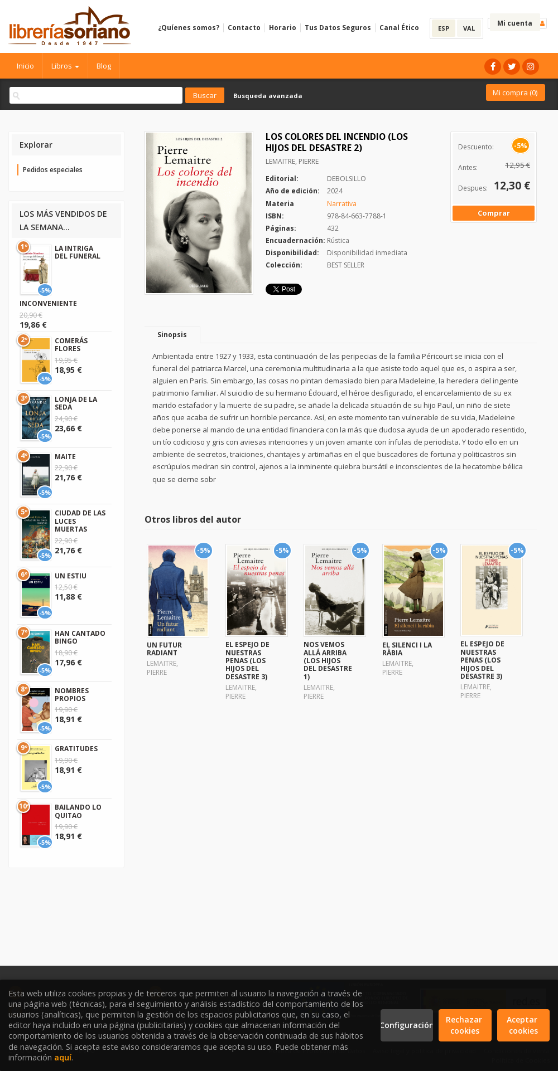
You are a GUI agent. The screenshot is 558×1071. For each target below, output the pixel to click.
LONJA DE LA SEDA (76, 403)
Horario (282, 27)
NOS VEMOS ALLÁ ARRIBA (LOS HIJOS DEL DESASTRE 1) (328, 660)
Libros (65, 66)
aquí (62, 1057)
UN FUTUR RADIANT (164, 649)
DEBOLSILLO (346, 178)
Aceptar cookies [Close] (523, 1025)
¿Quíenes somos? (188, 27)
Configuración (407, 1025)
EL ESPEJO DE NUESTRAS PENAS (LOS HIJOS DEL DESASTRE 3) (247, 660)
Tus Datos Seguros (338, 27)
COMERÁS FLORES (71, 344)
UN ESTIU (70, 576)
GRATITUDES (76, 748)
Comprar (494, 213)
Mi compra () (515, 92)
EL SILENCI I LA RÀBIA (407, 649)
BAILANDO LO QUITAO (78, 811)
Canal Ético (399, 27)
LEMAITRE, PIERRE (292, 161)
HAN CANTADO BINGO (80, 637)
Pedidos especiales (53, 169)
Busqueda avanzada (267, 96)
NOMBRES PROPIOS (72, 694)
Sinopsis (172, 334)
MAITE (65, 456)
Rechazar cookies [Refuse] (465, 1025)
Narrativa (342, 203)
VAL (469, 28)
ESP (443, 28)
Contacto (244, 27)
